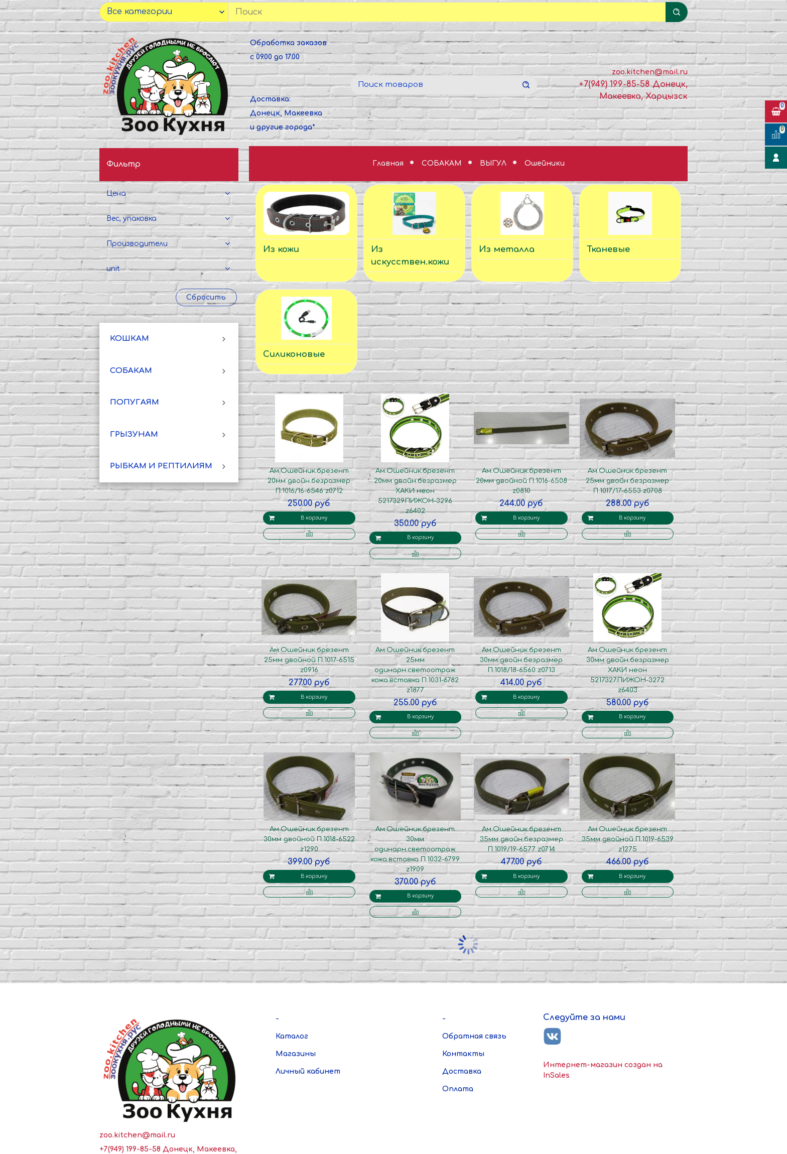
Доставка (461, 1071)
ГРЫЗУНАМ (134, 434)
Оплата (457, 1089)
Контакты (463, 1054)
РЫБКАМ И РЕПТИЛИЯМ (161, 466)
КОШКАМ (129, 338)
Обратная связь (474, 1036)
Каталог (292, 1036)
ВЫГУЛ (494, 163)
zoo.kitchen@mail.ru (650, 72)
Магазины (296, 1054)
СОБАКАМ (131, 370)
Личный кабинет (308, 1071)
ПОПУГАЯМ (134, 402)
